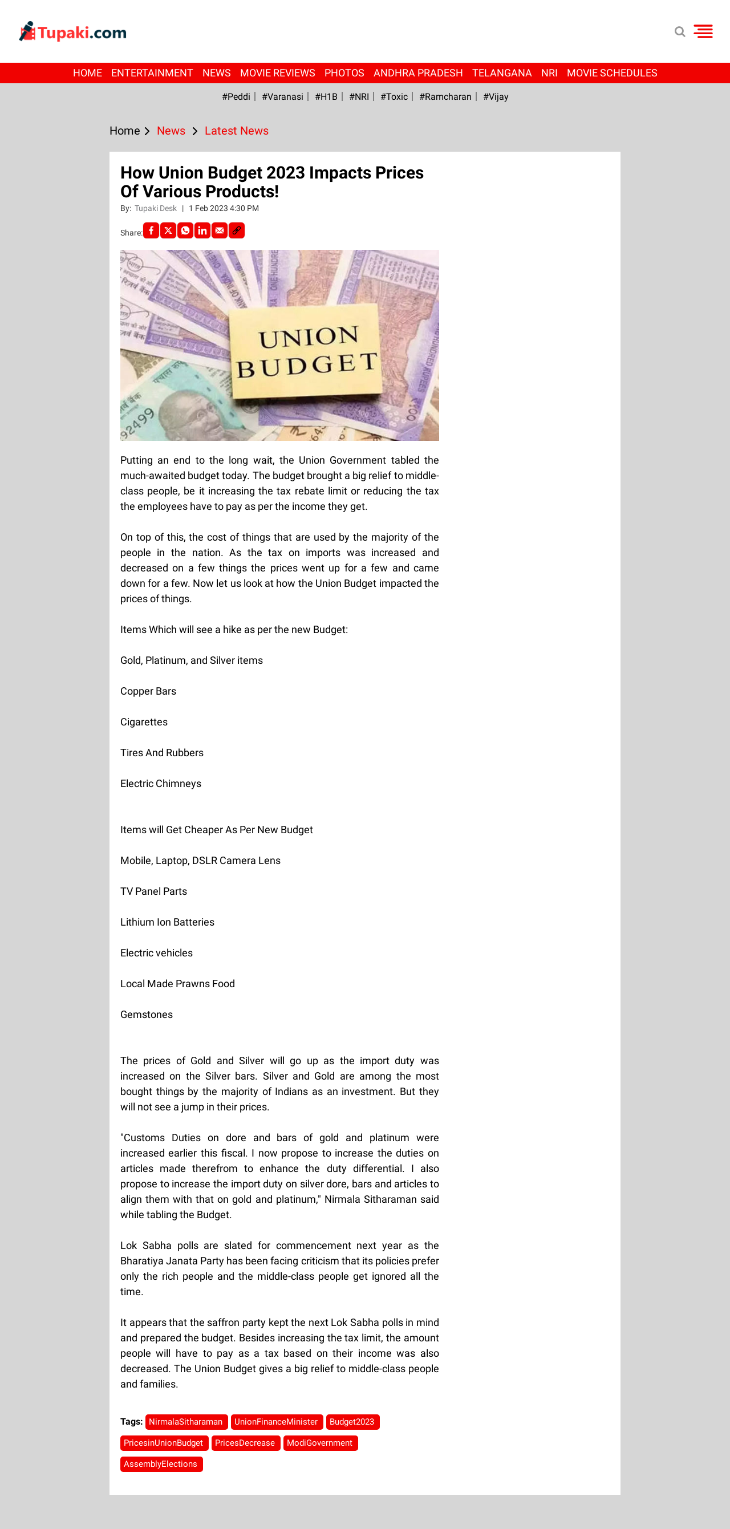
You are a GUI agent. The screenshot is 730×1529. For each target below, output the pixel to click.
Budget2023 (353, 1422)
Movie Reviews (277, 73)
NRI (549, 73)
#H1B (326, 96)
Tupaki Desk (157, 208)
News (216, 73)
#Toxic (394, 96)
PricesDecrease (246, 1443)
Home (87, 73)
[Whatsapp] (185, 230)
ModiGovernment (321, 1443)
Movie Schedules (612, 73)
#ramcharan (445, 96)
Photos (344, 73)
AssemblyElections (162, 1464)
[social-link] (236, 230)
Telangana (502, 73)
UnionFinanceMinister (277, 1422)
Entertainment (152, 73)
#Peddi (236, 96)
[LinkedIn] (202, 230)
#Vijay (496, 96)
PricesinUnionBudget (164, 1443)
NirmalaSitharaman (187, 1422)
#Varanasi (282, 96)
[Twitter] (168, 230)
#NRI (359, 96)
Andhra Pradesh (418, 73)
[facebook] (151, 230)
